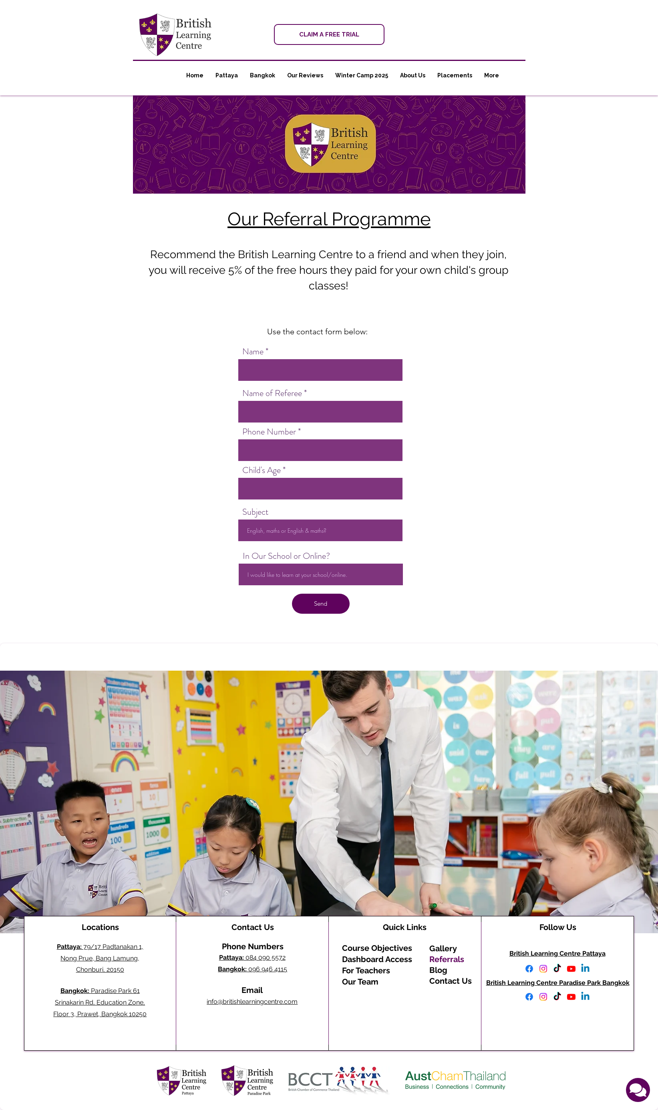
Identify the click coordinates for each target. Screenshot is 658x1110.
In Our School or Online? (286, 556)
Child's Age (261, 470)
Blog (438, 970)
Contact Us (450, 981)
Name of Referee (272, 393)
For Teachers (366, 970)
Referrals (446, 959)
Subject (255, 511)
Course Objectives (377, 948)
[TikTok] (557, 969)
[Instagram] (543, 969)
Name (253, 351)
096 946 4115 (252, 969)
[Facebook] (529, 969)
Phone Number (269, 431)
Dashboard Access (377, 959)
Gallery (443, 948)
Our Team (360, 982)
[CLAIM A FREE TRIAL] (329, 34)
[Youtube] (571, 969)
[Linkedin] (585, 969)
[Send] (321, 604)
